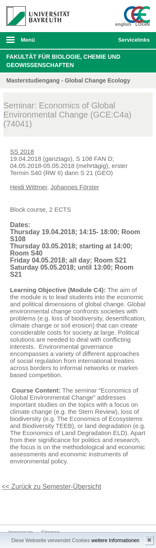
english (123, 24)
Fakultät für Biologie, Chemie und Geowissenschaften (63, 60)
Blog (68, 509)
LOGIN (142, 24)
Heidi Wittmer (28, 186)
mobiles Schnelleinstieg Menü (132, 42)
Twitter (28, 509)
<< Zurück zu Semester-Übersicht (51, 486)
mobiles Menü (34, 42)
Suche (98, 40)
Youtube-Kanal (54, 509)
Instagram (41, 509)
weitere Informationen (115, 540)
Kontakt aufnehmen (81, 509)
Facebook (15, 509)
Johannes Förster (75, 186)
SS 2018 (22, 151)
